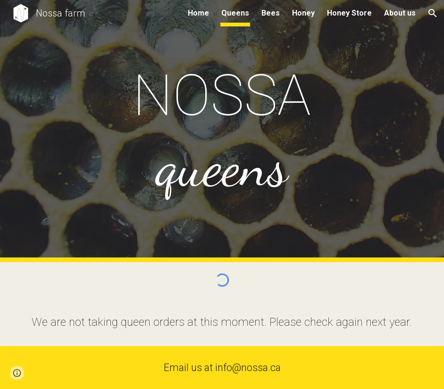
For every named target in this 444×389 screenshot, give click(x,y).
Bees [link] (270, 12)
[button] (432, 13)
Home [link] (198, 12)
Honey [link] (303, 12)
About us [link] (400, 12)
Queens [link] (235, 12)
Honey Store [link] (349, 12)
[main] (222, 131)
